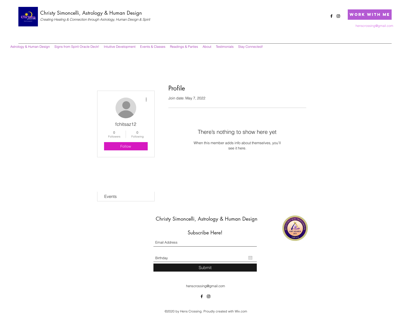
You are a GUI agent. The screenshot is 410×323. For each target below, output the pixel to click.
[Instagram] (338, 16)
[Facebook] (331, 16)
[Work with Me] (370, 14)
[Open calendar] (250, 258)
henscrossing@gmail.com (374, 26)
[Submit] (205, 268)
